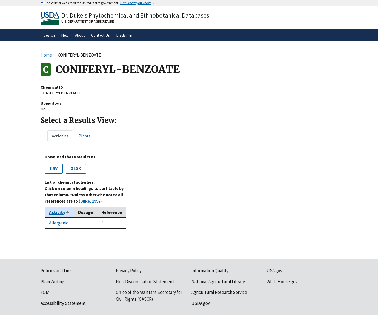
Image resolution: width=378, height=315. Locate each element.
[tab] (60, 136)
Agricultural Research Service (219, 292)
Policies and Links (57, 270)
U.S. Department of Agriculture (87, 21)
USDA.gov (200, 303)
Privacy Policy (129, 270)
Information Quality (209, 270)
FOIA (45, 292)
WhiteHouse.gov (282, 281)
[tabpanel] (189, 191)
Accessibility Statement (63, 303)
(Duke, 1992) (90, 201)
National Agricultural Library (218, 281)
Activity (59, 212)
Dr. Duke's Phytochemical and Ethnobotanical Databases (135, 15)
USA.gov (274, 270)
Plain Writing (52, 281)
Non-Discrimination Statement (145, 281)
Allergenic (58, 223)
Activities (60, 135)
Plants (84, 135)
